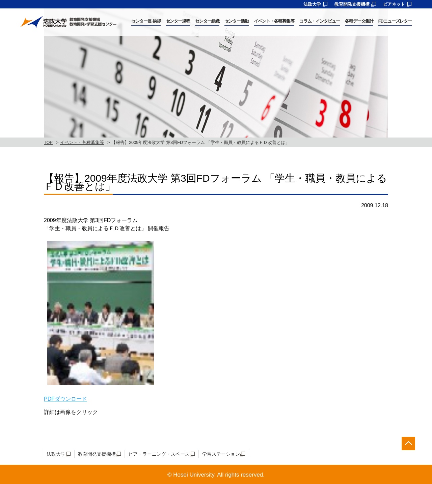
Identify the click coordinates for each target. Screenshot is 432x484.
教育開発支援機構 (352, 4)
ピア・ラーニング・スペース (159, 454)
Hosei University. (194, 475)
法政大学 (312, 4)
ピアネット (394, 4)
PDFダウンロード (65, 399)
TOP (48, 142)
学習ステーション (221, 454)
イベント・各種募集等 (82, 142)
